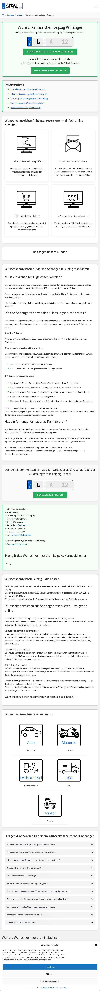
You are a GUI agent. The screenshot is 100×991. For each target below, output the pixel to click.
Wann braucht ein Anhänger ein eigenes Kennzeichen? (31, 823)
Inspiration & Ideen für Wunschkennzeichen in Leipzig (31, 886)
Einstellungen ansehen (50, 981)
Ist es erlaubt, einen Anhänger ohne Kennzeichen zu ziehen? (34, 839)
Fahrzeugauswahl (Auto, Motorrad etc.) (28, 105)
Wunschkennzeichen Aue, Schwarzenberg (19, 933)
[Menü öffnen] (96, 6)
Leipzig (19, 15)
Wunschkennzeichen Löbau (63, 939)
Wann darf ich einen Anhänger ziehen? (24, 847)
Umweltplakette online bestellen (21, 902)
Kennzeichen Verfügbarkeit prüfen (50, 53)
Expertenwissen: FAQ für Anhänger (26, 109)
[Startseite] (3, 15)
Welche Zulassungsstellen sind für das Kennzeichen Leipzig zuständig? (39, 870)
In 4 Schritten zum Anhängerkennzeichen (28, 91)
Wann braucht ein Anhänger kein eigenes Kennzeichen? (32, 831)
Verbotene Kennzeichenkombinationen (24, 894)
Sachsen (10, 15)
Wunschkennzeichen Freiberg (50, 933)
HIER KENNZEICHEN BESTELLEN (50, 72)
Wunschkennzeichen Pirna (38, 939)
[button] (96, 945)
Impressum (64, 987)
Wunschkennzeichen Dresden (77, 933)
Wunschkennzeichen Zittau (14, 939)
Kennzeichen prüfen (50, 505)
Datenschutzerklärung (47, 987)
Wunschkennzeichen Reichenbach (41, 926)
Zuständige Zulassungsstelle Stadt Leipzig (29, 100)
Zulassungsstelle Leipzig (17, 555)
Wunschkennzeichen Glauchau (70, 926)
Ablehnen (50, 974)
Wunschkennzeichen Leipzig (14, 926)
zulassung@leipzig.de (22, 546)
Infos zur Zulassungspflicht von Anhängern (30, 95)
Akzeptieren (50, 966)
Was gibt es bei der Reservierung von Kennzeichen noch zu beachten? (38, 878)
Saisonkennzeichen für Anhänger (22, 855)
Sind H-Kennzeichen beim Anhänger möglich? (27, 863)
